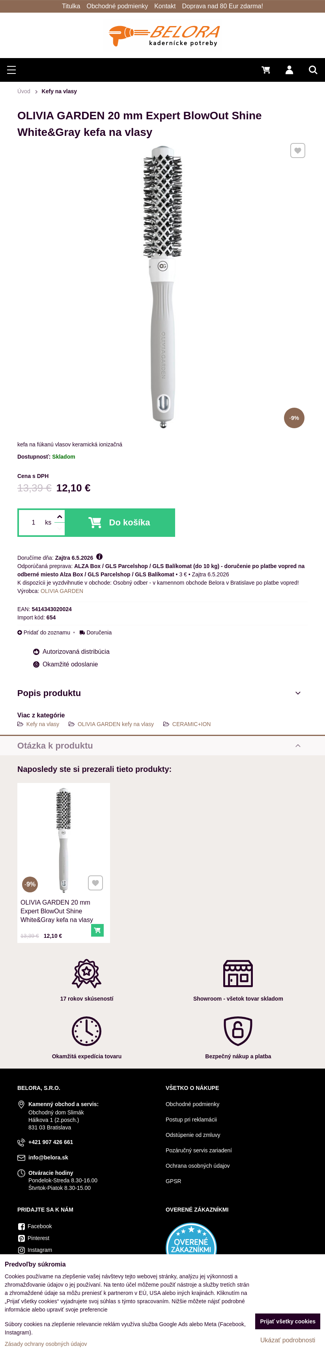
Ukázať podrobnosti (287, 1340)
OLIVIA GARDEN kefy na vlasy (116, 724)
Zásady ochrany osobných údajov (46, 1344)
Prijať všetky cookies (288, 1321)
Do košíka (129, 522)
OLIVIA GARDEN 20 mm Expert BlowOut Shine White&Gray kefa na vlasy (58, 901)
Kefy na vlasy (42, 724)
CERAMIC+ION (191, 724)
